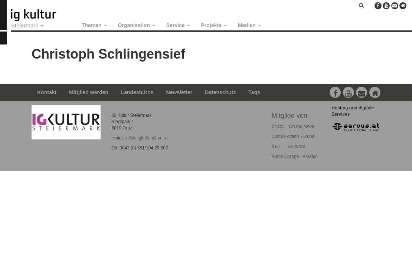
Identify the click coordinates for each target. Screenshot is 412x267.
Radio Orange (285, 156)
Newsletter (179, 92)
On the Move (301, 126)
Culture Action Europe (293, 136)
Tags (254, 92)
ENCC (278, 126)
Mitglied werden (88, 92)
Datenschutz (220, 92)
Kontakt (46, 92)
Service (178, 25)
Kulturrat (296, 146)
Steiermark (27, 25)
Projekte (214, 25)
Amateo (310, 156)
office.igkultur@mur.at (147, 138)
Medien (249, 25)
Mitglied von (289, 115)
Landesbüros (137, 92)
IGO (276, 146)
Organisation (136, 25)
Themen (94, 25)
